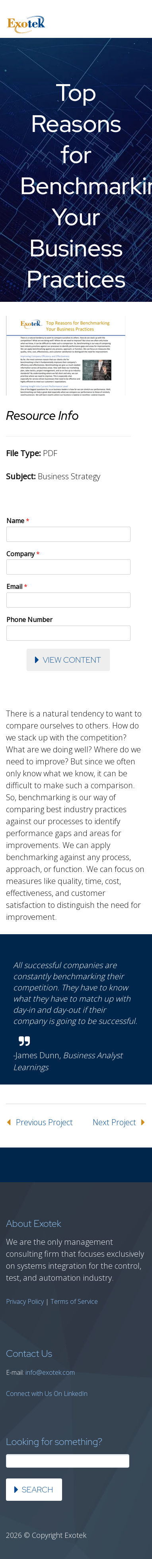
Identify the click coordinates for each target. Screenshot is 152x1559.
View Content (72, 660)
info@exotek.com (50, 1372)
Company (23, 554)
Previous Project (44, 1122)
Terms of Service (74, 1301)
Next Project (114, 1122)
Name (17, 521)
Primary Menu (136, 24)
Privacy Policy (25, 1301)
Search (37, 1489)
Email (16, 587)
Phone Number (29, 620)
